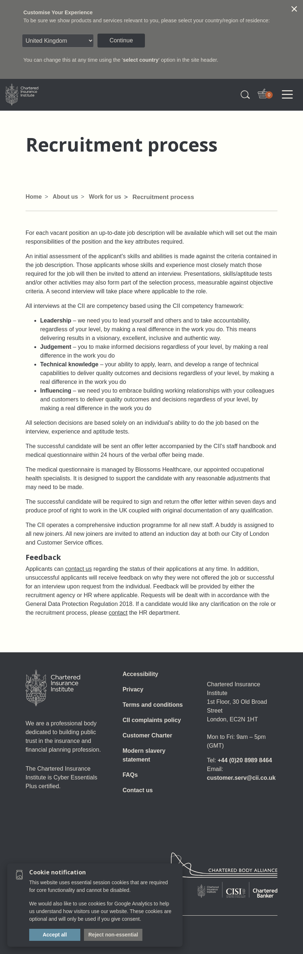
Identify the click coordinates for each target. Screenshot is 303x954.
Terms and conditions (153, 705)
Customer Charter (147, 735)
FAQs (130, 775)
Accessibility (140, 674)
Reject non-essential (113, 935)
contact (118, 613)
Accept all (55, 935)
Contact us (138, 790)
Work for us (105, 197)
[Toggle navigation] (287, 95)
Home (34, 197)
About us (65, 197)
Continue (121, 40)
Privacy (133, 689)
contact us (78, 569)
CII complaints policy (152, 720)
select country (141, 60)
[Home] (53, 688)
